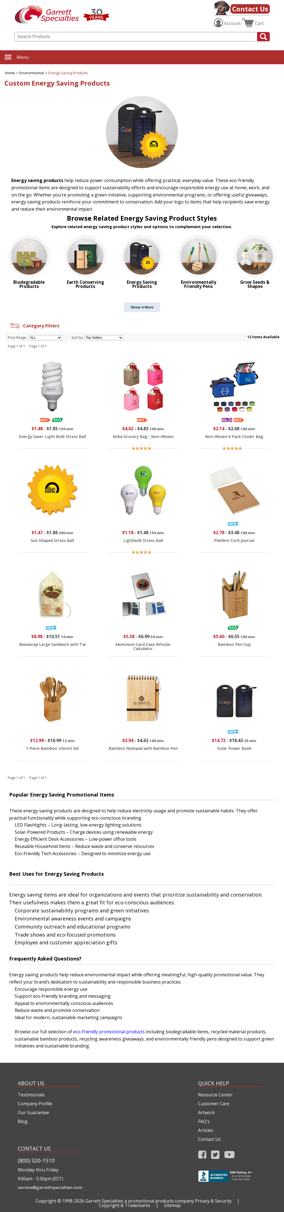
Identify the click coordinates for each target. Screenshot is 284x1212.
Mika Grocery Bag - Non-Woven (143, 436)
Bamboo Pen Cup (234, 644)
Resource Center (215, 1094)
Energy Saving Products (68, 72)
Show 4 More (142, 307)
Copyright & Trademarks (124, 1205)
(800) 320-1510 (36, 1160)
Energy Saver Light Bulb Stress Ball (52, 436)
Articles (205, 1130)
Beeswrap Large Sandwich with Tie (52, 644)
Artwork (206, 1112)
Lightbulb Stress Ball (143, 540)
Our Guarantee (33, 1112)
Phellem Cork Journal (234, 540)
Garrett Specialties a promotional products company (139, 1201)
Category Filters (34, 326)
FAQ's (204, 1121)
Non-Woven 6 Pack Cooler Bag (234, 436)
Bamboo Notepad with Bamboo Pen (143, 748)
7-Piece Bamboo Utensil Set (52, 748)
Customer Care (213, 1103)
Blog (22, 1121)
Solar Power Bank (234, 748)
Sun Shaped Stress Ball (52, 540)
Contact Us (250, 8)
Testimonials (31, 1094)
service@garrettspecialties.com (50, 1187)
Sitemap (172, 1205)
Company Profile (35, 1103)
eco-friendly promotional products (109, 1032)
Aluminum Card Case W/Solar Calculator (143, 646)
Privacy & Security (213, 1201)
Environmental (31, 72)
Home (10, 72)
